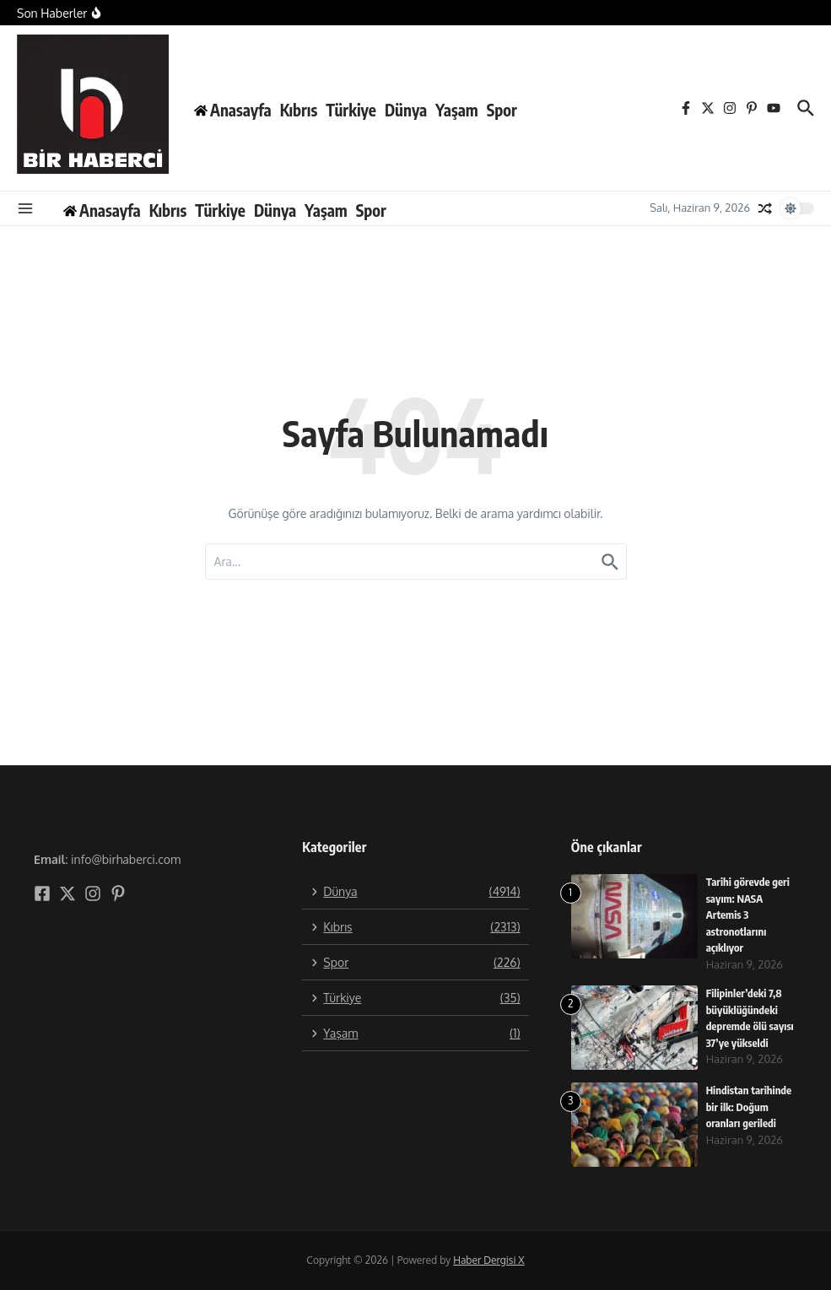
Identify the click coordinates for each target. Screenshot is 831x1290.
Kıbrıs (299, 110)
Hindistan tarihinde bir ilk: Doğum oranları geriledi (749, 1106)
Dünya (406, 110)
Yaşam (456, 110)
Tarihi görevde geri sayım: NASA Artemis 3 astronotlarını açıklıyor (748, 914)
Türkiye (351, 110)
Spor (502, 110)
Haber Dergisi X (488, 1260)
